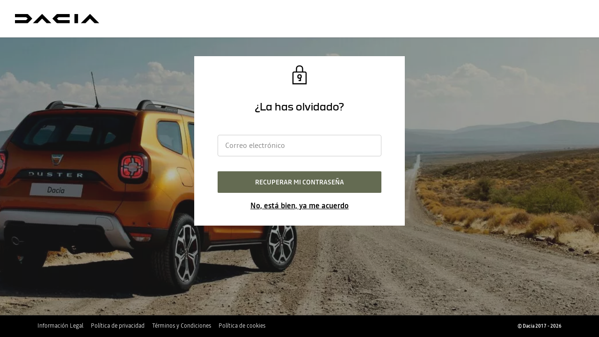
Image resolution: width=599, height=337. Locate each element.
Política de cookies (242, 326)
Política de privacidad (118, 326)
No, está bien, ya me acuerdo (299, 205)
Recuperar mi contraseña (299, 182)
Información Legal (60, 326)
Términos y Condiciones (181, 326)
